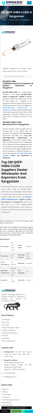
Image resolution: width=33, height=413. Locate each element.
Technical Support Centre (10, 400)
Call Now (5, 411)
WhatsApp (16, 411)
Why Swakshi (6, 402)
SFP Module (5, 320)
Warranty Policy (7, 405)
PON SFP (4, 336)
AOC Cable (5, 325)
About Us (4, 389)
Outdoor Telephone (8, 330)
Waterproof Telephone (9, 333)
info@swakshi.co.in (10, 377)
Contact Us (5, 397)
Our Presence (6, 394)
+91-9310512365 (9, 373)
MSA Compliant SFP (8, 341)
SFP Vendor (5, 338)
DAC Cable (5, 322)
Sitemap (4, 392)
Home (5, 20)
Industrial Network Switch (10, 328)
